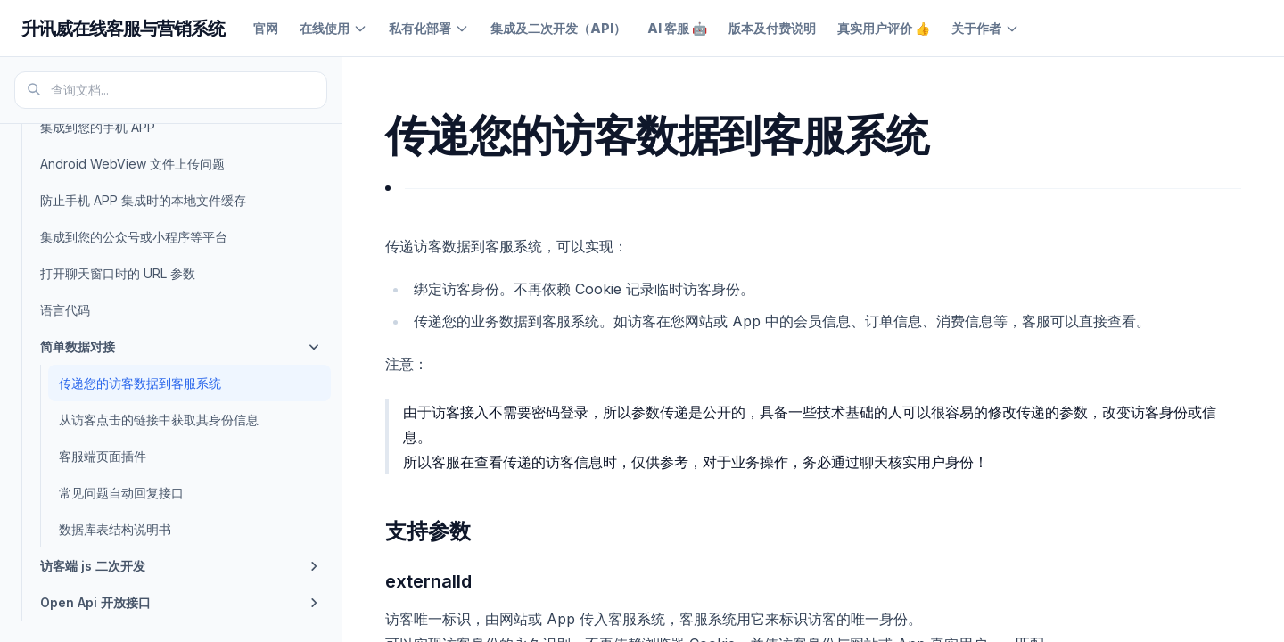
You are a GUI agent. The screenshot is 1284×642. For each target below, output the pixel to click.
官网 (265, 28)
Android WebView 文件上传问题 (132, 163)
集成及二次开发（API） (558, 28)
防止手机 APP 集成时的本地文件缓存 (143, 200)
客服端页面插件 (102, 456)
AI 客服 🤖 (677, 28)
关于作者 (985, 28)
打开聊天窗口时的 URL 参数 (117, 273)
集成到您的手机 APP (97, 127)
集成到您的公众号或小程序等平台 (133, 236)
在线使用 (333, 28)
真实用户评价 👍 (883, 28)
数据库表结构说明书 (115, 529)
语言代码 (65, 309)
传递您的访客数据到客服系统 (140, 383)
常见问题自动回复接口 (121, 492)
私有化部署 (429, 28)
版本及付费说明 (772, 28)
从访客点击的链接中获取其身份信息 (159, 419)
